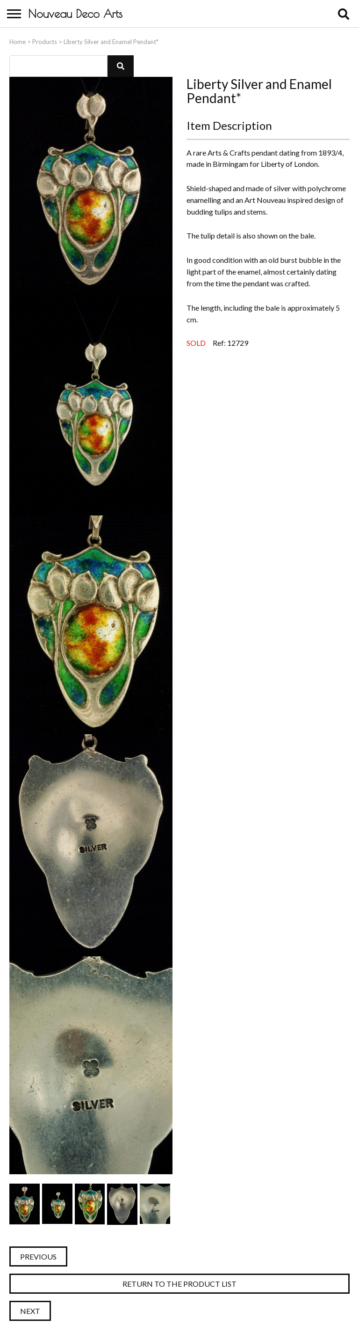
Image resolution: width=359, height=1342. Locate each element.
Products (44, 41)
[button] (121, 66)
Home (17, 41)
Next (30, 1310)
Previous (38, 1256)
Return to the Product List (179, 1283)
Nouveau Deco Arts (75, 13)
